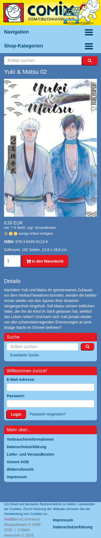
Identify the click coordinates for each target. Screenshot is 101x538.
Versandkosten (45, 228)
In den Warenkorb (45, 261)
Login (16, 414)
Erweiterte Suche (24, 355)
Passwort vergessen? (48, 414)
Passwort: (16, 396)
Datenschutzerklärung (73, 527)
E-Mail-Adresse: (21, 379)
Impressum (63, 520)
